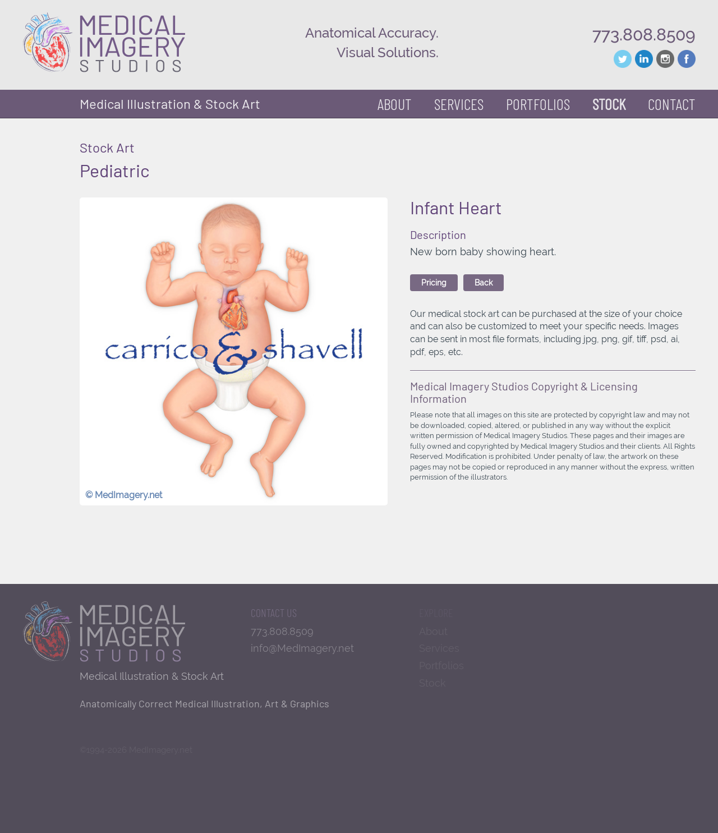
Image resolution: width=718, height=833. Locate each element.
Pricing (434, 282)
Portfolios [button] (538, 103)
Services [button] (459, 103)
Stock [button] (608, 103)
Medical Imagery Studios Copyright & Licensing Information (524, 392)
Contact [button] (672, 103)
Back (484, 282)
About (395, 103)
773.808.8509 (644, 34)
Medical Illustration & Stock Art (170, 103)
